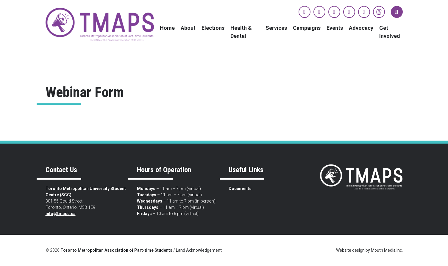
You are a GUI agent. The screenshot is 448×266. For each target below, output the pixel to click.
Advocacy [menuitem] (361, 28)
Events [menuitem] (335, 28)
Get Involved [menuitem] (389, 32)
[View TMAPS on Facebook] (304, 12)
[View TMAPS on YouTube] (349, 12)
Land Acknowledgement (199, 250)
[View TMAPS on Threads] (379, 12)
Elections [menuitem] (213, 28)
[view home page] (100, 24)
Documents (240, 188)
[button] (397, 12)
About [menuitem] (188, 28)
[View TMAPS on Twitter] (319, 12)
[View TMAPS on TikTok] (364, 12)
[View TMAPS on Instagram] (334, 12)
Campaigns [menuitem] (307, 28)
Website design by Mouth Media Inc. (369, 250)
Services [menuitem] (276, 28)
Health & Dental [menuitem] (241, 32)
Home (167, 28)
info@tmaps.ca (61, 213)
